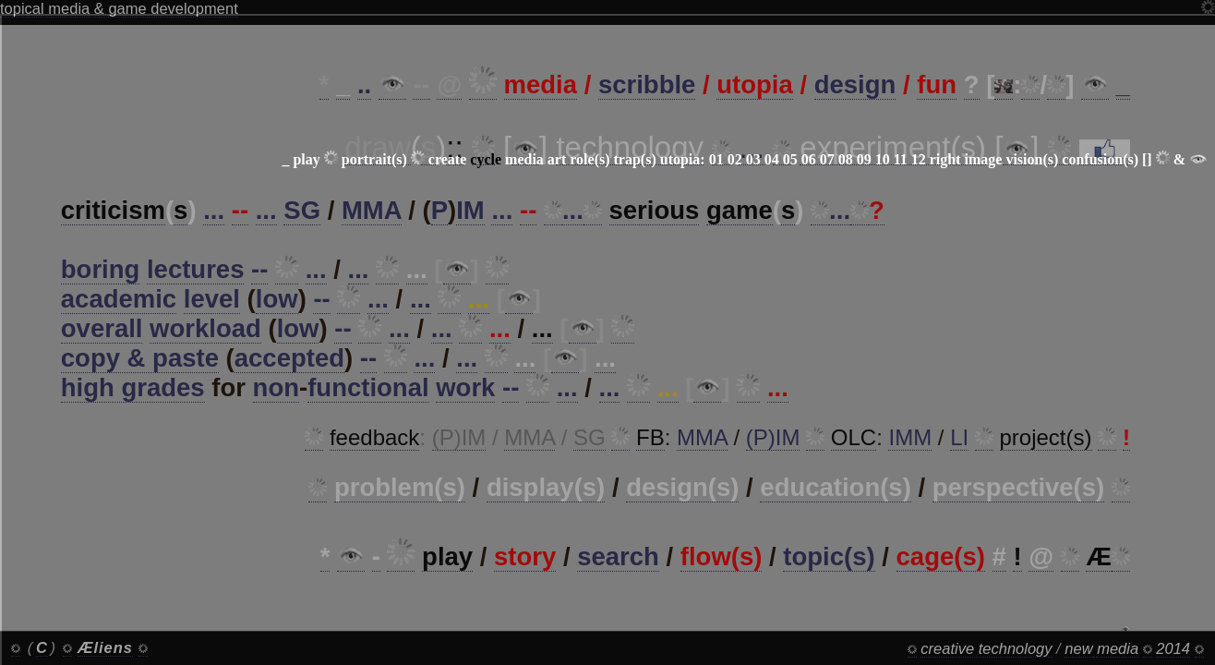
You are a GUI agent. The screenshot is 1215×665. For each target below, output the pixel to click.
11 (901, 159)
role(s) (589, 159)
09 (864, 159)
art (556, 159)
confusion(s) (1100, 159)
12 (918, 159)
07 (827, 159)
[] (1147, 159)
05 (790, 159)
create (447, 159)
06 (808, 159)
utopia (680, 159)
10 (882, 159)
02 (735, 159)
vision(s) (1031, 159)
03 (753, 159)
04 (771, 159)
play (306, 159)
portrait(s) (374, 159)
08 (845, 159)
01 (716, 159)
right (945, 159)
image (984, 159)
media (524, 159)
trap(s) (635, 159)
